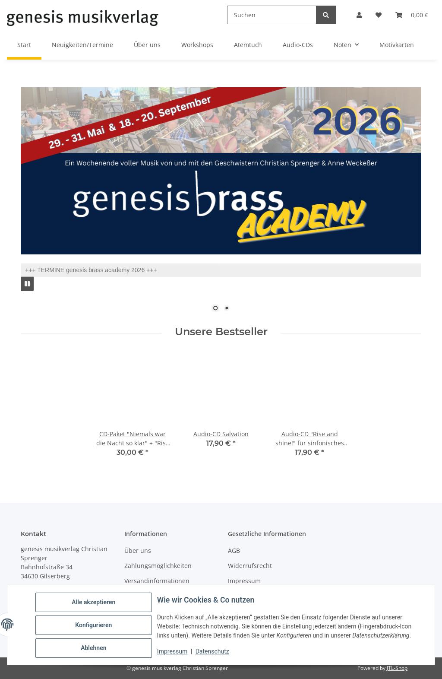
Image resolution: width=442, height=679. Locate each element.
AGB (234, 550)
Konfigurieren (94, 625)
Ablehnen (94, 648)
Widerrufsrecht (250, 566)
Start (24, 45)
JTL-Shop (397, 668)
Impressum (173, 652)
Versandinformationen (156, 581)
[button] (359, 15)
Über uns (147, 45)
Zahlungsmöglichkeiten (158, 566)
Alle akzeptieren (95, 603)
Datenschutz (213, 652)
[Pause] (27, 283)
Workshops (197, 45)
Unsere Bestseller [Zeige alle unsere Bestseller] (221, 332)
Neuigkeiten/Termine (82, 45)
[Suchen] (271, 15)
